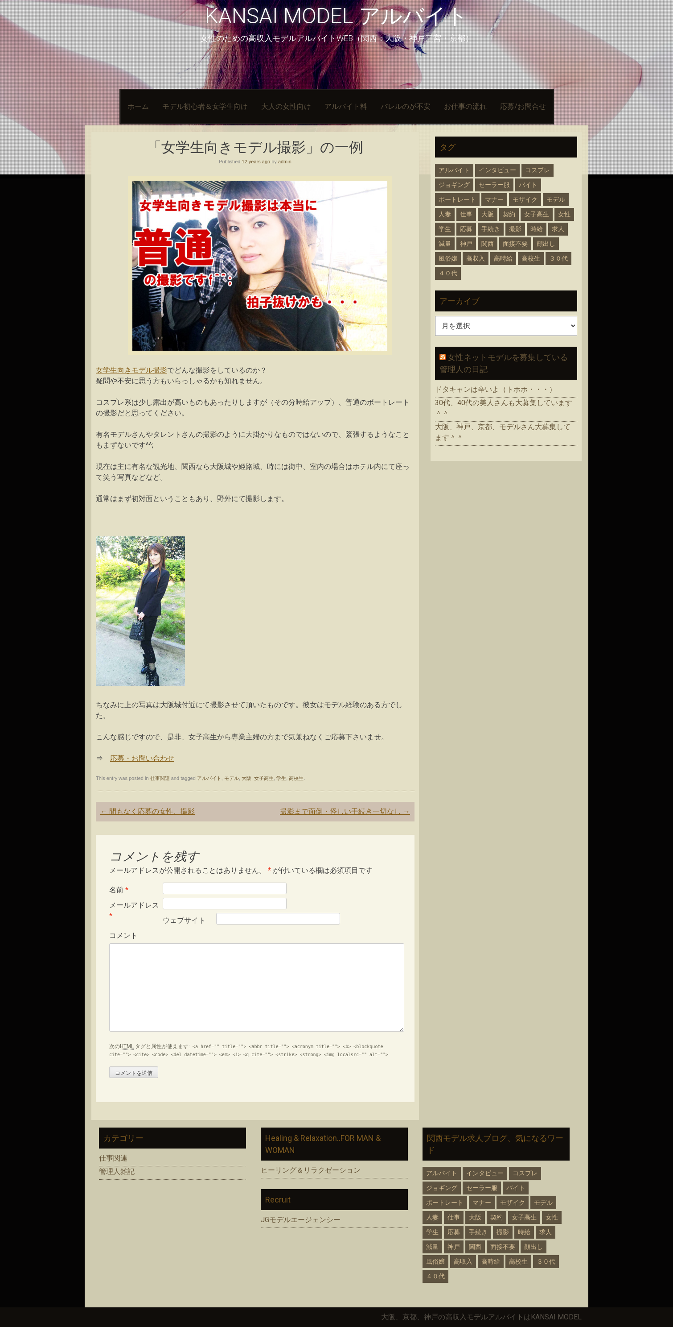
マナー (494, 199)
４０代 (448, 273)
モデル (231, 778)
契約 (509, 214)
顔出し (546, 243)
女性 (564, 214)
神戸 (466, 243)
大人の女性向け (286, 106)
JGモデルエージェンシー (301, 1219)
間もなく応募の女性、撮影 (147, 811)
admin (284, 161)
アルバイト (209, 778)
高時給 (503, 258)
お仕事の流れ (465, 106)
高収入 (475, 258)
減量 (445, 243)
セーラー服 (494, 184)
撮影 (515, 228)
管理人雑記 (117, 1171)
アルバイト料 (345, 106)
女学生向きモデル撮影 (131, 370)
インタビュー (497, 170)
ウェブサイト (184, 920)
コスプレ (537, 170)
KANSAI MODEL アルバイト (336, 16)
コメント (123, 935)
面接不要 (515, 243)
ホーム (138, 106)
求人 (558, 228)
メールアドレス (134, 910)
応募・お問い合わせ (142, 758)
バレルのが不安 (406, 106)
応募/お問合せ (523, 106)
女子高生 (264, 778)
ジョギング (454, 184)
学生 (281, 778)
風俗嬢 (448, 258)
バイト (528, 184)
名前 (118, 890)
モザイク (525, 199)
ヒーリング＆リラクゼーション (311, 1170)
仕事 (466, 214)
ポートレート (457, 199)
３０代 (558, 258)
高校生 (296, 778)
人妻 (445, 214)
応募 (466, 228)
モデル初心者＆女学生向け (205, 106)
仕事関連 (160, 778)
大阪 (246, 778)
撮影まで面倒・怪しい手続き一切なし (345, 811)
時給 (536, 228)
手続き (490, 228)
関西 (487, 243)
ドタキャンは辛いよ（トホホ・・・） (495, 389)
